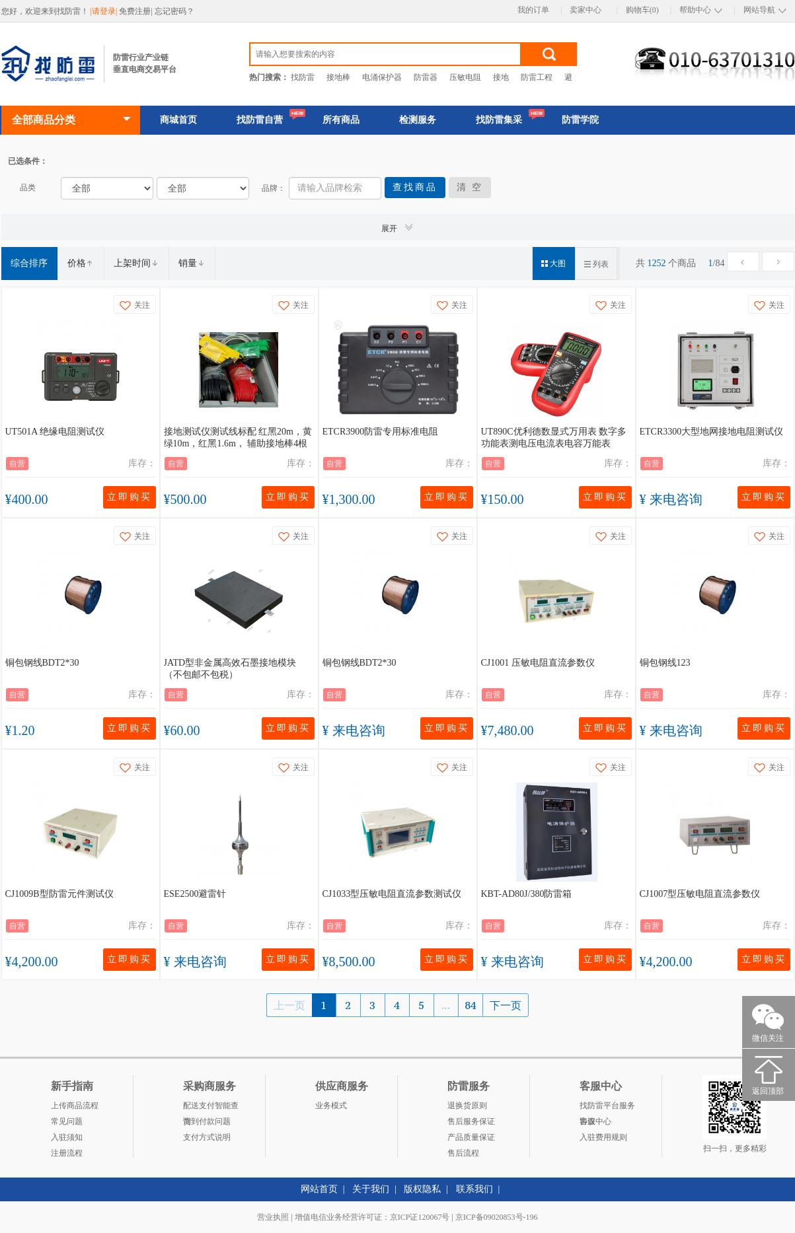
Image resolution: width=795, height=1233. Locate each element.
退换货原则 (467, 1105)
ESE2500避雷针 (195, 894)
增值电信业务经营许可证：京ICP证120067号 (372, 1217)
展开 (397, 227)
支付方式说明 (207, 1137)
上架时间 (136, 263)
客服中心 (595, 1121)
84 (470, 1005)
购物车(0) (642, 10)
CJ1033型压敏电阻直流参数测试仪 (392, 894)
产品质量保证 (471, 1137)
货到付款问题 (207, 1121)
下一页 (505, 1005)
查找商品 (415, 187)
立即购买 (129, 497)
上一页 (289, 1005)
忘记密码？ (174, 11)
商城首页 (178, 120)
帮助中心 (695, 10)
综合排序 (29, 263)
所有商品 (341, 120)
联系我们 (474, 1189)
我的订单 (533, 10)
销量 (191, 263)
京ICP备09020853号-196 (496, 1217)
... (445, 1005)
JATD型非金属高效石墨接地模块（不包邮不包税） (230, 669)
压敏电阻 (465, 77)
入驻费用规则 (603, 1137)
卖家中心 (585, 10)
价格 (80, 263)
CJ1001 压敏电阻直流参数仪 (538, 663)
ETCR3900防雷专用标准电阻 (380, 432)
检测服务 (417, 120)
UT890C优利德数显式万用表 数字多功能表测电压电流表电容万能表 (554, 437)
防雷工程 (536, 77)
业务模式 (331, 1105)
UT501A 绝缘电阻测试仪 (55, 432)
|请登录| (105, 11)
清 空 (470, 187)
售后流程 (463, 1153)
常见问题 (67, 1121)
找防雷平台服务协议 (607, 1107)
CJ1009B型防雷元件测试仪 (59, 894)
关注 (135, 305)
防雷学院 (580, 120)
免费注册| (136, 11)
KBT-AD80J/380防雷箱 (526, 894)
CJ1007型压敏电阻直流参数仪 (700, 894)
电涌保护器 (382, 77)
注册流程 (67, 1153)
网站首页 (319, 1189)
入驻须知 (67, 1137)
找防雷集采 (499, 120)
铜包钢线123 (665, 663)
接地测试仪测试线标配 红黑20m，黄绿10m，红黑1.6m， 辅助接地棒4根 (238, 437)
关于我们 (370, 1189)
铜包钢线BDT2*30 (42, 663)
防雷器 (425, 77)
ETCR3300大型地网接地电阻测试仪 (712, 432)
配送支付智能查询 (211, 1107)
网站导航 (759, 10)
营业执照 (273, 1217)
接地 (501, 77)
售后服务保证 (471, 1121)
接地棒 (338, 77)
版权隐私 (422, 1189)
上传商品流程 (74, 1105)
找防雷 (303, 77)
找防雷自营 (260, 120)
